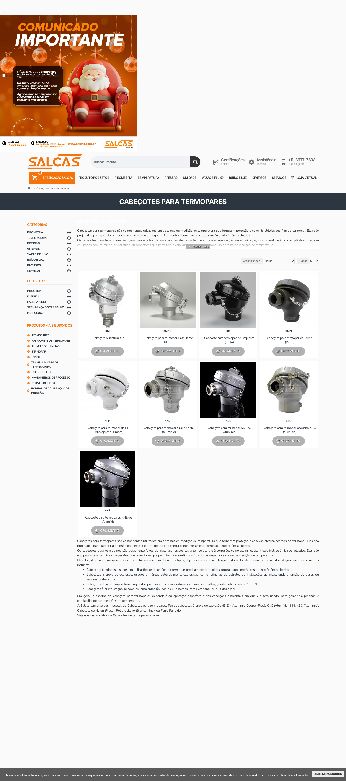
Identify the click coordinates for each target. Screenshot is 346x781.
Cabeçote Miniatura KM (108, 338)
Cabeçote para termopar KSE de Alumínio (229, 430)
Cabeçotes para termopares (53, 188)
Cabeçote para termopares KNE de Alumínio (108, 520)
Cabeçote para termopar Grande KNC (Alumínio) (169, 430)
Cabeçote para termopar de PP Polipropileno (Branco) (108, 430)
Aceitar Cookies (328, 774)
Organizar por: (251, 261)
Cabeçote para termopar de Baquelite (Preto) (229, 340)
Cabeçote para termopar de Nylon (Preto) (289, 340)
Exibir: (303, 261)
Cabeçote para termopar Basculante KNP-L (169, 340)
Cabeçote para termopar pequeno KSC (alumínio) (290, 430)
